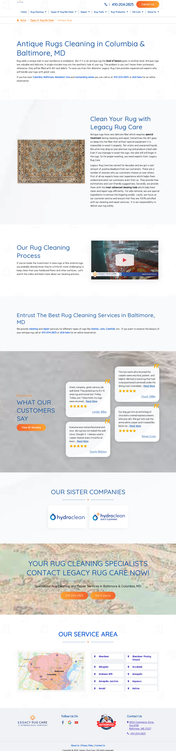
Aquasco (136, 690)
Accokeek (137, 676)
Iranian (95, 333)
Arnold (102, 697)
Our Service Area (88, 644)
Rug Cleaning (37, 16)
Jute (102, 333)
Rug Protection (118, 16)
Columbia (37, 82)
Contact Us (148, 5)
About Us (151, 16)
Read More (93, 408)
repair (46, 333)
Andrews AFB (105, 683)
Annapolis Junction (108, 690)
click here (137, 82)
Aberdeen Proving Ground (141, 667)
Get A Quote (103, 605)
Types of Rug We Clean (62, 16)
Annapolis (137, 683)
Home (24, 16)
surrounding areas (84, 82)
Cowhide (110, 333)
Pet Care (136, 16)
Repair (84, 16)
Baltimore (49, 82)
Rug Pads (99, 16)
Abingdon (103, 676)
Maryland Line (62, 82)
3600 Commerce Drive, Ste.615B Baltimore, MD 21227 (141, 734)
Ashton (136, 697)
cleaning (33, 333)
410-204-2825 (123, 5)
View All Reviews (31, 434)
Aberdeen (104, 665)
